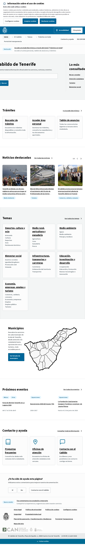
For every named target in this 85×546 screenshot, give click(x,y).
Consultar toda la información (68, 431)
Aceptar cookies (30, 21)
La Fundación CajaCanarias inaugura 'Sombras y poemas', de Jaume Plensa (70, 404)
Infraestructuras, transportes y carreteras (41, 259)
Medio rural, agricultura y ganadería (39, 231)
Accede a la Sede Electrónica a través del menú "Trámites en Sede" (38, 48)
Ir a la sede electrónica (71, 111)
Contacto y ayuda (67, 39)
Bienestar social (13, 256)
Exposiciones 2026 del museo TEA (42, 404)
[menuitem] (6, 37)
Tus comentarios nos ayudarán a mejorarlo (32, 501)
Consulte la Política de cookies (46, 16)
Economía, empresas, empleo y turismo (15, 287)
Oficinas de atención (38, 450)
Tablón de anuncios (69, 120)
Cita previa (77, 30)
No (22, 490)
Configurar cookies (12, 21)
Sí (12, 490)
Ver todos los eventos (71, 389)
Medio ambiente (67, 228)
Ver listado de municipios (15, 357)
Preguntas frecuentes (10, 450)
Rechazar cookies (48, 21)
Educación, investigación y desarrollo (67, 259)
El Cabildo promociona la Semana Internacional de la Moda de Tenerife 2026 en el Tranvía (70, 191)
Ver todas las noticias (42, 158)
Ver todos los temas (72, 218)
